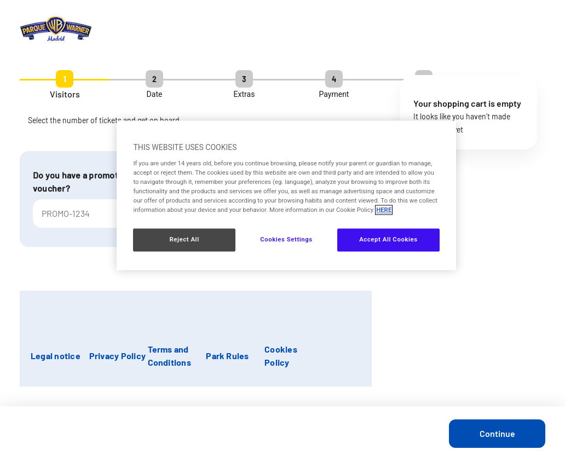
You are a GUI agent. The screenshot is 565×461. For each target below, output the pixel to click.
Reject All (184, 240)
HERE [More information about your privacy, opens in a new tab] (383, 210)
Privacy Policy (117, 355)
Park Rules (227, 355)
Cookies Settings (286, 240)
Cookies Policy (280, 355)
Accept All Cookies (388, 240)
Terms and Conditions (169, 355)
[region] (286, 195)
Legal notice (55, 355)
